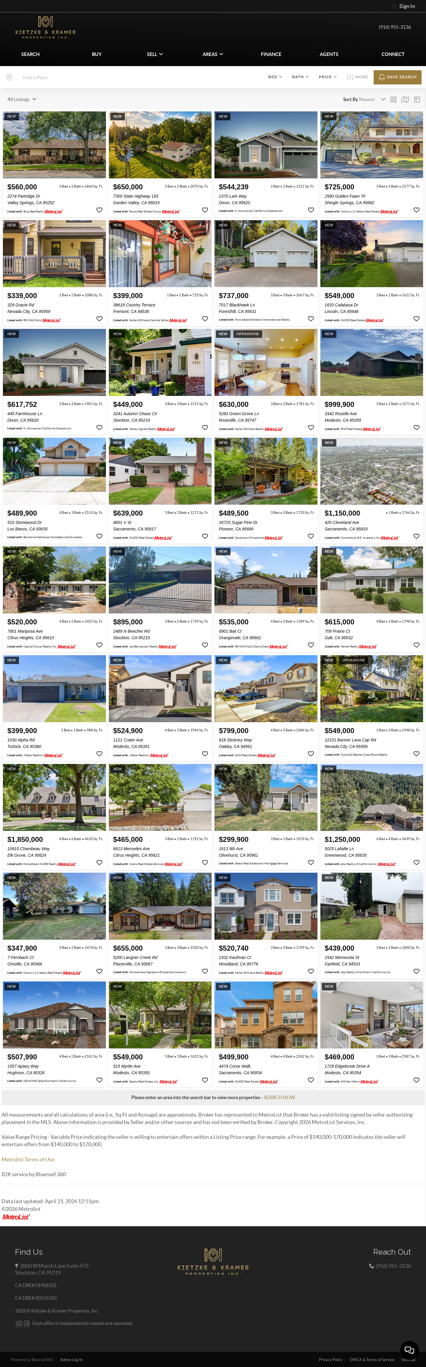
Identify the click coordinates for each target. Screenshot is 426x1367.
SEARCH (30, 54)
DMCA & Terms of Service (372, 1360)
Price (328, 77)
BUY (96, 54)
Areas (213, 54)
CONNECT (393, 54)
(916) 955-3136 (395, 27)
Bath (300, 77)
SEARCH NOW (279, 1097)
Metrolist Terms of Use (27, 1159)
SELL (155, 54)
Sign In (403, 6)
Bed (275, 77)
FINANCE (271, 54)
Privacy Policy (331, 1360)
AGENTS (329, 54)
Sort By (350, 99)
